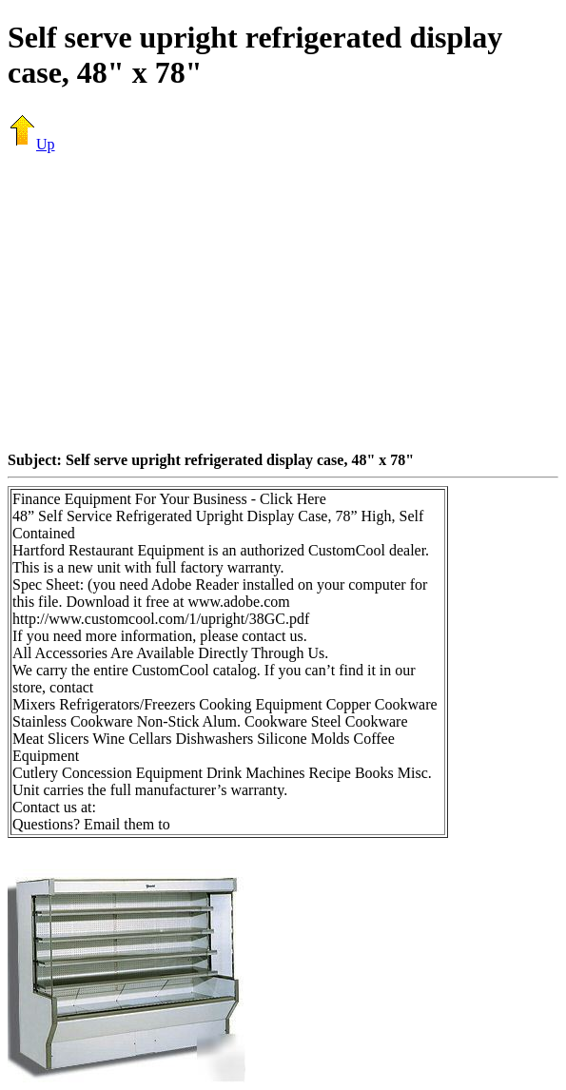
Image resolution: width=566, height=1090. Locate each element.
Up (31, 144)
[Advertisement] (287, 301)
